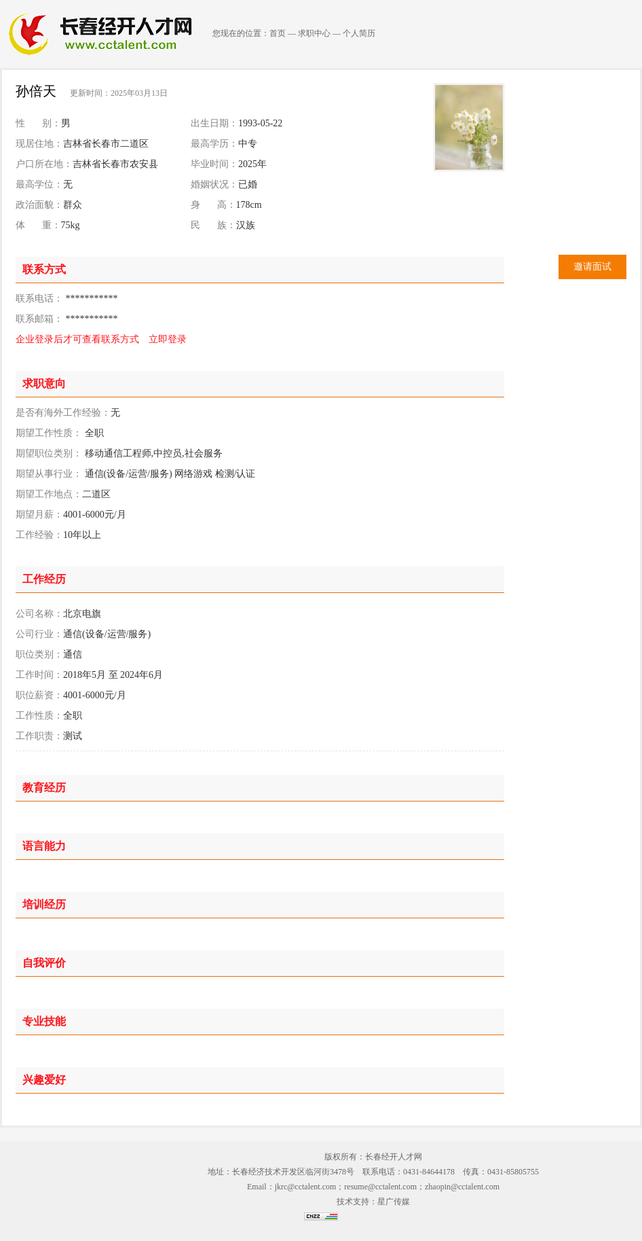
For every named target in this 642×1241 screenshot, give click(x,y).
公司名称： (39, 614)
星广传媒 (393, 1201)
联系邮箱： (39, 319)
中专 (247, 144)
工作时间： (39, 675)
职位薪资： (39, 695)
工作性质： (39, 716)
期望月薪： (39, 514)
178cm (249, 205)
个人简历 (359, 33)
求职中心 (314, 33)
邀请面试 (592, 267)
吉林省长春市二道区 (106, 144)
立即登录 (168, 339)
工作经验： (39, 535)
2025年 (252, 164)
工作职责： (39, 736)
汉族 (245, 225)
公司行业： (39, 634)
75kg (70, 225)
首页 (277, 33)
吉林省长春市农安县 (115, 164)
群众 (72, 205)
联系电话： (39, 298)
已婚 (247, 184)
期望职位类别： (49, 453)
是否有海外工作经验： (63, 413)
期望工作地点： (49, 494)
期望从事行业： (49, 474)
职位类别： (39, 654)
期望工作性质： (49, 433)
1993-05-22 (260, 123)
